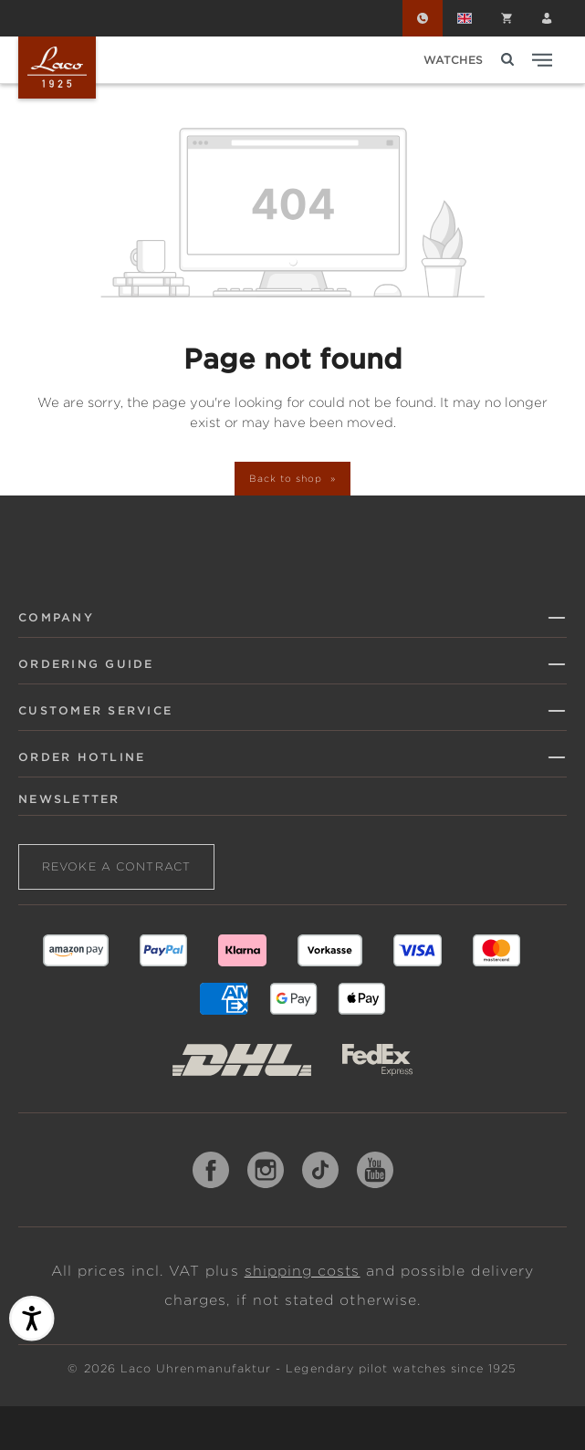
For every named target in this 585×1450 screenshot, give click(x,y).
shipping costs (302, 1271)
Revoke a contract (116, 866)
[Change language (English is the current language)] (464, 18)
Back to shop (287, 478)
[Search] (507, 59)
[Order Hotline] (422, 18)
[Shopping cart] (506, 18)
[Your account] (547, 18)
